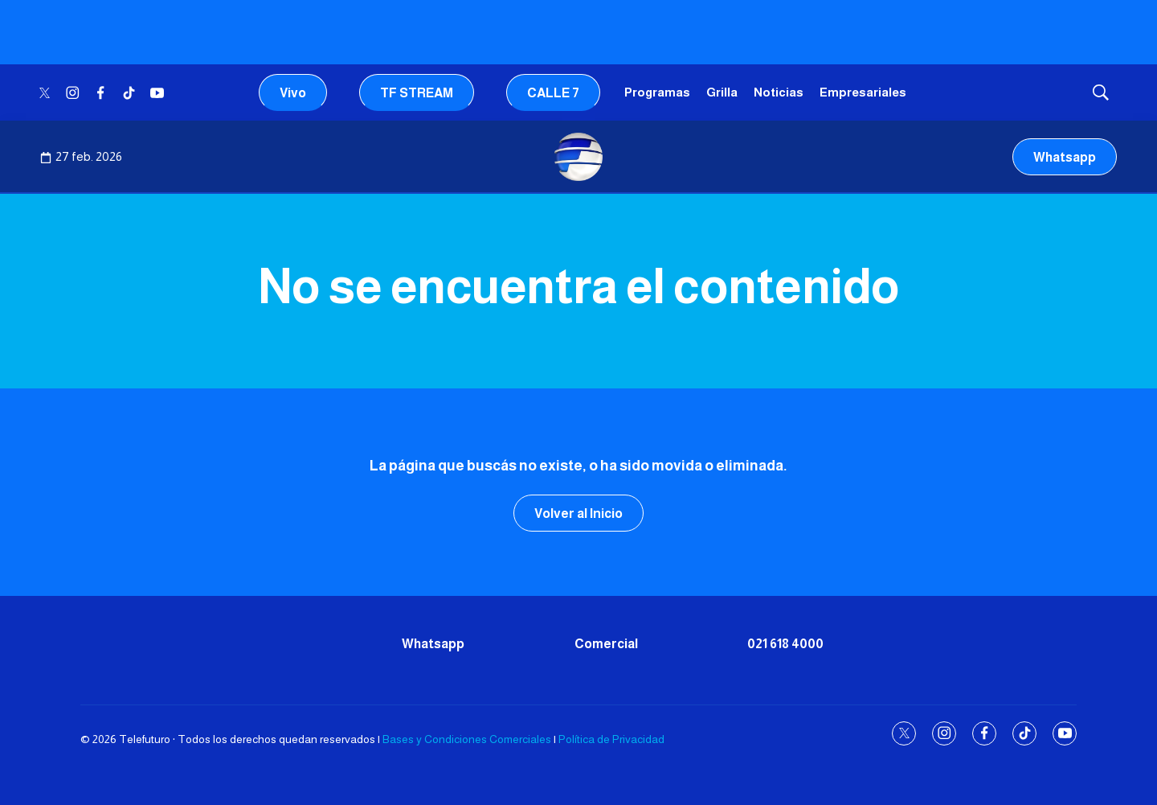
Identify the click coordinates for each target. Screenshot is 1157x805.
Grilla (722, 92)
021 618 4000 (785, 644)
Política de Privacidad (611, 739)
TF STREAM (416, 93)
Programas (657, 92)
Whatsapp (1064, 157)
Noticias (778, 92)
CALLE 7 (553, 93)
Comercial (606, 644)
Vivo (293, 93)
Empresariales (863, 92)
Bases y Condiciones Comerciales (466, 739)
